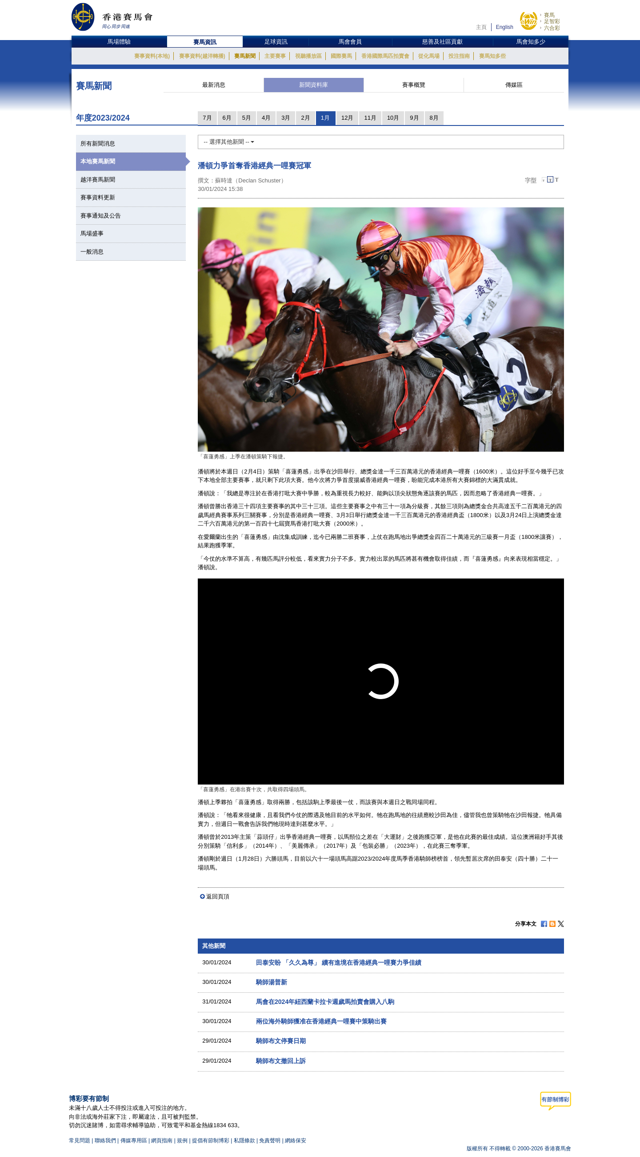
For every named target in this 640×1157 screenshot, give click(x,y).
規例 (183, 1140)
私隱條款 (244, 1140)
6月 (227, 117)
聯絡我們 (105, 1140)
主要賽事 (275, 56)
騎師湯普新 (271, 982)
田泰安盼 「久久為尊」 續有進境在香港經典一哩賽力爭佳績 (338, 962)
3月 (285, 117)
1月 (325, 117)
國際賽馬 (341, 56)
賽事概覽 (413, 84)
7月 (207, 117)
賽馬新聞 (245, 56)
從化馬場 (429, 56)
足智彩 (552, 21)
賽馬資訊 (204, 42)
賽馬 (549, 15)
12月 (347, 117)
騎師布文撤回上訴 (281, 1060)
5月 (246, 117)
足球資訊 (276, 41)
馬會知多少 (530, 41)
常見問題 (79, 1140)
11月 (370, 117)
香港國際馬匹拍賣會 (385, 56)
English (504, 27)
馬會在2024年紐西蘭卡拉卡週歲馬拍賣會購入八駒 (325, 1001)
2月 (305, 117)
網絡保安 (295, 1140)
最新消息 (213, 84)
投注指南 (459, 56)
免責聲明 (269, 1140)
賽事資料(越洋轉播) (202, 56)
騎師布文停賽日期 (281, 1040)
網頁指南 (161, 1140)
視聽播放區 (308, 56)
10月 (393, 117)
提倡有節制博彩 (210, 1140)
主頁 (481, 27)
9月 (414, 117)
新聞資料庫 (313, 84)
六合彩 (552, 28)
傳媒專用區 (133, 1140)
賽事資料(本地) (152, 56)
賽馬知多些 (492, 56)
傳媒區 (514, 84)
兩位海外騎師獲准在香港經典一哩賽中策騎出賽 (321, 1021)
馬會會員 (350, 41)
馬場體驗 (119, 41)
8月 (434, 117)
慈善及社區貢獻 (442, 41)
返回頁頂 (217, 896)
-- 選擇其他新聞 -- (229, 141)
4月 (266, 117)
